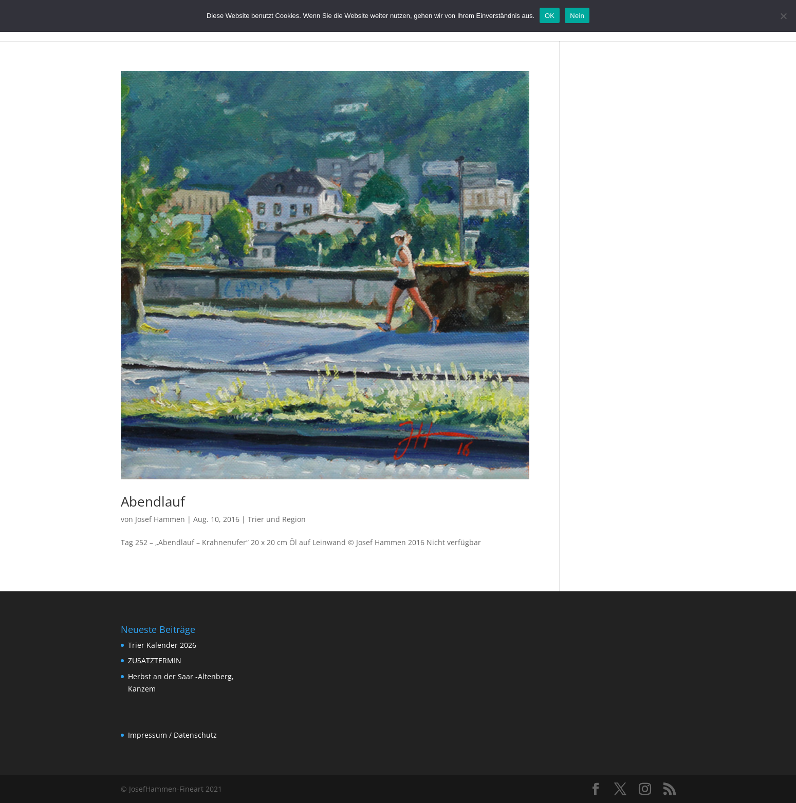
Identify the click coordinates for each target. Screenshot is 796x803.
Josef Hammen (160, 519)
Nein (577, 16)
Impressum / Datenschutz (172, 735)
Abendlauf (153, 501)
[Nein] (783, 16)
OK (549, 16)
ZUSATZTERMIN (154, 660)
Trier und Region (277, 519)
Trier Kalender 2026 (162, 645)
